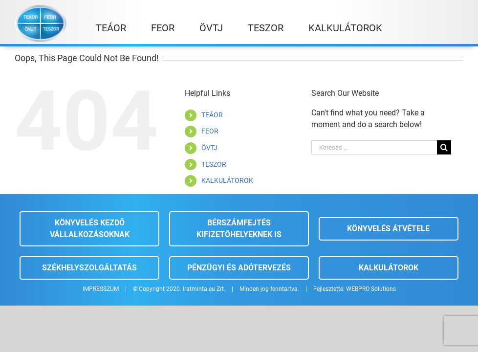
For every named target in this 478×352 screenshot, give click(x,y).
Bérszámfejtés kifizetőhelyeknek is (239, 228)
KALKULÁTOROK (227, 180)
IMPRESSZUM (101, 289)
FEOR (209, 131)
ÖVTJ (209, 148)
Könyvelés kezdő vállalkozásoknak (90, 228)
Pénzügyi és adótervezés (239, 267)
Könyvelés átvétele (388, 228)
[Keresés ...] (374, 147)
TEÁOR (212, 115)
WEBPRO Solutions (371, 289)
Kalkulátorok (388, 267)
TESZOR (213, 164)
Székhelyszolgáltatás (89, 267)
